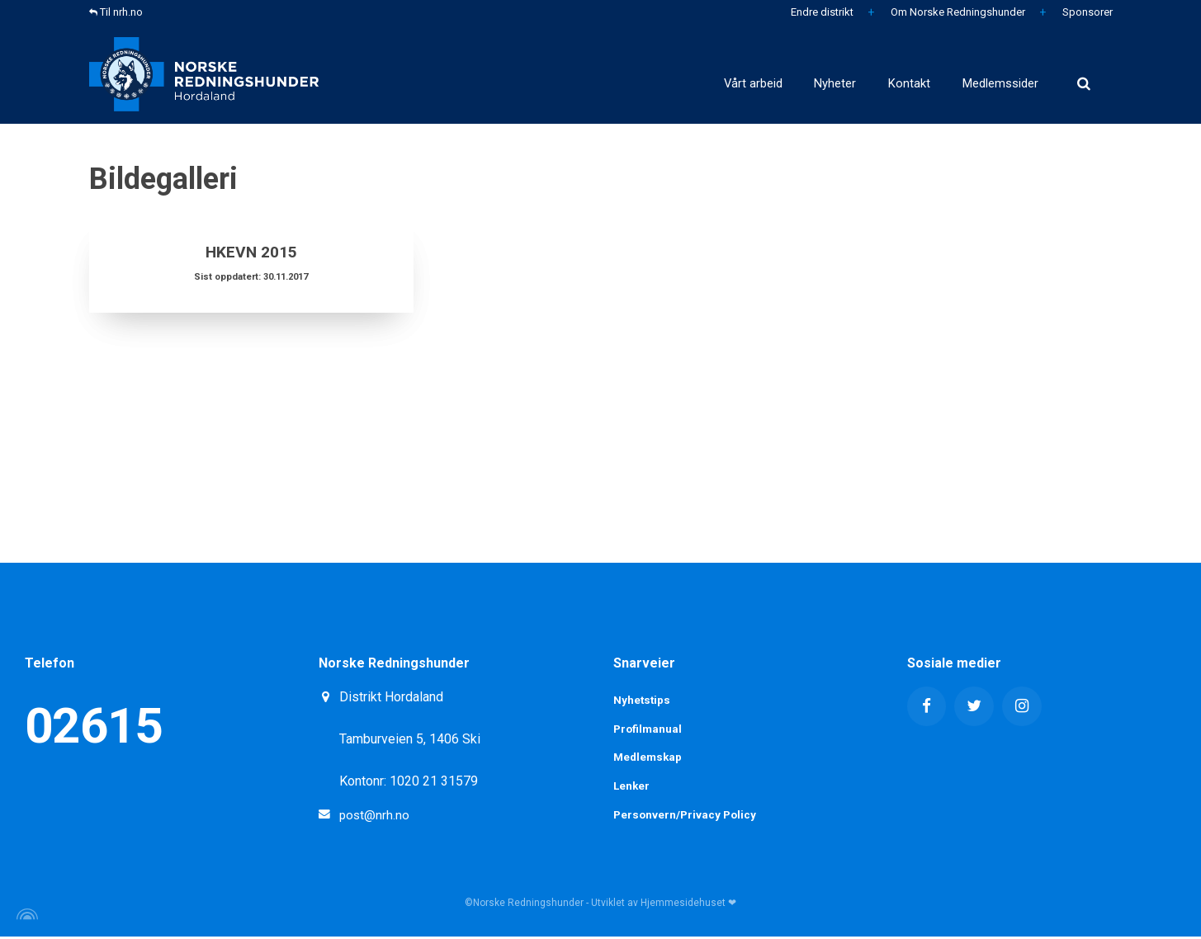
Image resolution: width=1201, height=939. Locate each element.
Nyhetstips (642, 700)
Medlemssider (980, 73)
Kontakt (855, 73)
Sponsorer (1086, 12)
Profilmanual (648, 729)
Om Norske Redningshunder (956, 12)
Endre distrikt (820, 12)
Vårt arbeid (636, 73)
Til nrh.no (116, 12)
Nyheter (752, 73)
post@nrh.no (375, 815)
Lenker (632, 788)
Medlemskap (649, 759)
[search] (1084, 74)
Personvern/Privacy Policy (686, 817)
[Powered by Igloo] (25, 916)
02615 (94, 725)
